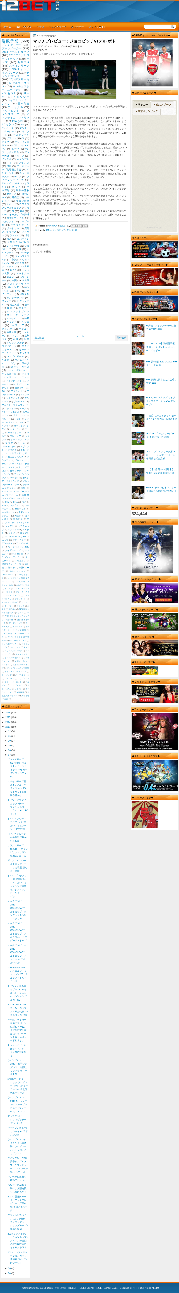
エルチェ (24, 308)
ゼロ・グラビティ (12, 658)
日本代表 (23, 103)
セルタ (25, 374)
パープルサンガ (22, 675)
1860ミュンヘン (17, 571)
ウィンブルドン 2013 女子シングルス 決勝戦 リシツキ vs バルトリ (18, 1067)
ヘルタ (5, 359)
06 (9, 1268)
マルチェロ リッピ (10, 602)
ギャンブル (23, 159)
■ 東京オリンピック (147, 111)
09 (9, 745)
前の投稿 (121, 337)
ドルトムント (11, 110)
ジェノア (6, 301)
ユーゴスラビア (17, 685)
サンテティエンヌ (10, 412)
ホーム (7, 26)
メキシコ (19, 263)
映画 (6, 699)
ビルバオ (7, 328)
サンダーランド (15, 297)
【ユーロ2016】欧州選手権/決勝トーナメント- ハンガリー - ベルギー (161, 347)
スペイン (16, 187)
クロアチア (8, 266)
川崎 (27, 235)
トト (10, 162)
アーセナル (15, 107)
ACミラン (8, 124)
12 (9, 731)
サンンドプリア (22, 654)
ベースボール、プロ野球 (15, 214)
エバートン (23, 238)
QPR (21, 422)
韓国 (9, 166)
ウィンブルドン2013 (18, 547)
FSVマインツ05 (10, 183)
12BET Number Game (107, 1288)
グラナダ (24, 353)
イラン (17, 290)
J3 (28, 519)
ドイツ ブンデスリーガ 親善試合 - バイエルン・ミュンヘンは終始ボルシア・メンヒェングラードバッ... (17, 886)
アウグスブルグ (15, 342)
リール (22, 443)
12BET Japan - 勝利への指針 (53, 1288)
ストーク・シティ (18, 315)
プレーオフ (15, 436)
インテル (6, 159)
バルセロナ (9, 93)
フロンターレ (20, 599)
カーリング (15, 647)
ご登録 (40, 26)
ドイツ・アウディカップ (15, 672)
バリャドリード (15, 433)
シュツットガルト (18, 311)
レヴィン (18, 689)
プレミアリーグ (57, 26)
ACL (4, 391)
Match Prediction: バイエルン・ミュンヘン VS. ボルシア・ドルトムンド (17, 974)
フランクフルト (14, 381)
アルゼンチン (21, 135)
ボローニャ (20, 509)
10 (9, 740)
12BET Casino (86, 1288)
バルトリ (8, 592)
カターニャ (15, 429)
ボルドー (6, 419)
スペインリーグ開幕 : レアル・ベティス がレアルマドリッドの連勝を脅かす (17, 788)
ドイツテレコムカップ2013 (18, 668)
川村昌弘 (25, 696)
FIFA (15, 502)
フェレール (9, 678)
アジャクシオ (19, 540)
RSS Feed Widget (154, 227)
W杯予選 (11, 332)
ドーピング (7, 675)
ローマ (15, 148)
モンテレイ (9, 606)
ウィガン (9, 526)
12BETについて (24, 26)
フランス (24, 162)
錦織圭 (15, 197)
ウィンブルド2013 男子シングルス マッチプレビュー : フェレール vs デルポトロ (18, 1165)
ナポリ (10, 204)
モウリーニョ (8, 512)
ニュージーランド (21, 588)
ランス (12, 533)
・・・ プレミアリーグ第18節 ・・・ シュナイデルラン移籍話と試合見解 (160, 455)
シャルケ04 (13, 245)
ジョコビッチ (58, 230)
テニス (17, 176)
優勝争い (20, 388)
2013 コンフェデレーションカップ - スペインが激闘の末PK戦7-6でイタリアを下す (18, 1240)
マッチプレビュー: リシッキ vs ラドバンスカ (18, 1131)
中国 (14, 280)
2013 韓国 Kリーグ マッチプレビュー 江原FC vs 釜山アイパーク (19, 1203)
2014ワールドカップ (15, 51)
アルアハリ (17, 626)
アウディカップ (15, 623)
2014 (8, 722)
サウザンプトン (20, 225)
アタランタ (16, 391)
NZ (28, 613)
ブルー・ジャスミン (13, 682)
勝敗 (22, 211)
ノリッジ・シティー (17, 377)
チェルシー (21, 96)
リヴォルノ (20, 561)
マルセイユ (13, 318)
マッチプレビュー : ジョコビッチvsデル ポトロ (17, 1119)
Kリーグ (19, 613)
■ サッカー (142, 104)
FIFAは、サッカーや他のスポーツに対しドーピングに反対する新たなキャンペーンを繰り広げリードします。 (17, 1030)
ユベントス (8, 128)
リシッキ (20, 606)
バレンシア (13, 287)
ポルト (5, 464)
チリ (19, 249)
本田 (15, 339)
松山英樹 (14, 304)
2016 (8, 712)
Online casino (7, 575)
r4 (134, 1288)
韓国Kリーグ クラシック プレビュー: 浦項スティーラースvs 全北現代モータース (18, 1086)
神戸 (26, 318)
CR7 (7, 502)
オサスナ (12, 450)
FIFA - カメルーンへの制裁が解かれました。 (17, 837)
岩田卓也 (12, 609)
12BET (73, 1288)
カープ (23, 408)
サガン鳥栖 (22, 200)
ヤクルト (24, 328)
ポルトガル (13, 228)
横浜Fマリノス (15, 218)
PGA (23, 502)
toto (22, 124)
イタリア (19, 155)
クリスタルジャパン (13, 651)
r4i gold (140, 1288)
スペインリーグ (19, 65)
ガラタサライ (16, 471)
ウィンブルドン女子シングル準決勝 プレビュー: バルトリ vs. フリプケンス (17, 1146)
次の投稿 (39, 337)
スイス (13, 270)
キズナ (26, 647)
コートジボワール (16, 370)
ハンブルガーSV (15, 356)
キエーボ (24, 450)
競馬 (10, 308)
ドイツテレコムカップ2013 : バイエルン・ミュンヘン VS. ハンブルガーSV (17, 993)
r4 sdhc (155, 1288)
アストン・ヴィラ (18, 283)
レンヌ (11, 467)
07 (9, 755)
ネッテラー (77, 26)
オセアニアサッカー (10, 644)
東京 (9, 238)
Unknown (53, 226)
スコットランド (13, 453)
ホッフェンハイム (20, 439)
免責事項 (20, 692)
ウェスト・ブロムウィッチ (15, 405)
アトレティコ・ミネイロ (17, 523)
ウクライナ (15, 505)
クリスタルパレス (18, 242)
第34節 (11, 568)
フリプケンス (23, 678)
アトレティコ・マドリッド (15, 117)
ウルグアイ (8, 221)
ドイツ (5, 142)
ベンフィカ (13, 529)
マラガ (9, 443)
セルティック (13, 398)
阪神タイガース (20, 366)
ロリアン (24, 533)
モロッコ (25, 602)
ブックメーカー (12, 48)
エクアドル (10, 408)
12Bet (48, 230)
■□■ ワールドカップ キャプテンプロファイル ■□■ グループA (160, 401)
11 (9, 736)
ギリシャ (11, 321)
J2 (13, 211)
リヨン (17, 419)
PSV (4, 505)
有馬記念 (18, 519)
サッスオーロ (9, 374)
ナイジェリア (17, 325)
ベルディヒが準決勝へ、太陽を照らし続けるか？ (17, 1188)
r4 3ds (148, 1288)
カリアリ (24, 394)
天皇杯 (17, 516)
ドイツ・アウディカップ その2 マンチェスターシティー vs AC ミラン (18, 807)
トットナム (22, 273)
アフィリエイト (97, 26)
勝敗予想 (10, 41)
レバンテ (17, 384)
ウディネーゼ (9, 346)
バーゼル (14, 478)
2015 (8, 717)
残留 (23, 488)
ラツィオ (14, 235)
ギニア (7, 588)
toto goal (17, 120)
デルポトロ (71, 230)
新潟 (14, 259)
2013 (8, 726)
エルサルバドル (22, 585)
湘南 (26, 339)
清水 (27, 304)
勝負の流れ (22, 190)
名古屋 (25, 280)
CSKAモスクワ (9, 446)
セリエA (23, 62)
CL (22, 138)
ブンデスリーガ (19, 79)
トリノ (15, 335)
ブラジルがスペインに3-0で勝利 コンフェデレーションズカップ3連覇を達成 (18, 1222)
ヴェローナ (19, 401)
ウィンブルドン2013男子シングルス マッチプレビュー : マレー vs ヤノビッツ (17, 1104)
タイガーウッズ (13, 550)
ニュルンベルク (15, 457)
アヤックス (7, 543)
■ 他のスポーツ (162, 104)
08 (9, 750)
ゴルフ (10, 276)
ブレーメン (20, 460)
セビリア (11, 193)
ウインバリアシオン (17, 640)
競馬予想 (24, 294)
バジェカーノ (19, 415)
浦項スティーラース (11, 564)
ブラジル (11, 138)
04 (9, 1273)
